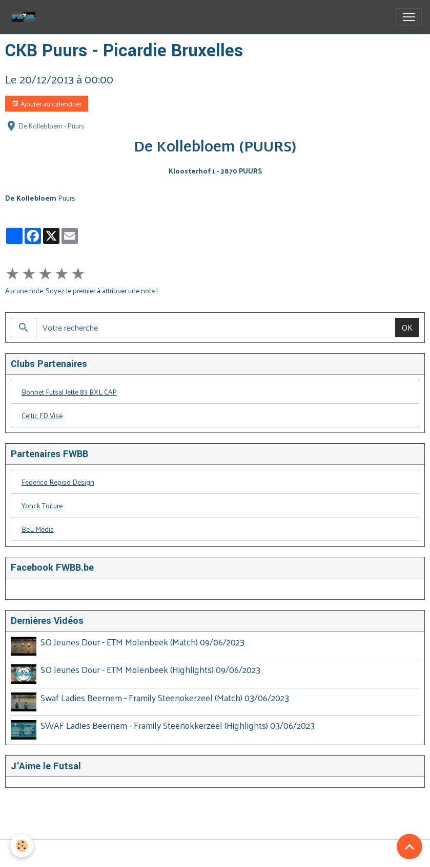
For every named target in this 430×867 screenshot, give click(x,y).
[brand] (25, 17)
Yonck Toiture (42, 505)
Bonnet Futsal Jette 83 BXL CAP (69, 391)
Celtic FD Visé (42, 415)
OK (407, 327)
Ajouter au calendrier (46, 103)
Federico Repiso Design (58, 481)
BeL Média (38, 529)
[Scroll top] (409, 846)
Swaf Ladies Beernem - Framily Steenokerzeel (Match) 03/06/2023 (164, 697)
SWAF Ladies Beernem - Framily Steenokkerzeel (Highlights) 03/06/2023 (177, 725)
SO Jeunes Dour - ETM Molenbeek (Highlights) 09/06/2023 (150, 669)
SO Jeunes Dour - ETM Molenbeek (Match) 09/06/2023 (142, 642)
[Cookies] (21, 845)
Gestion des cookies (215, 853)
